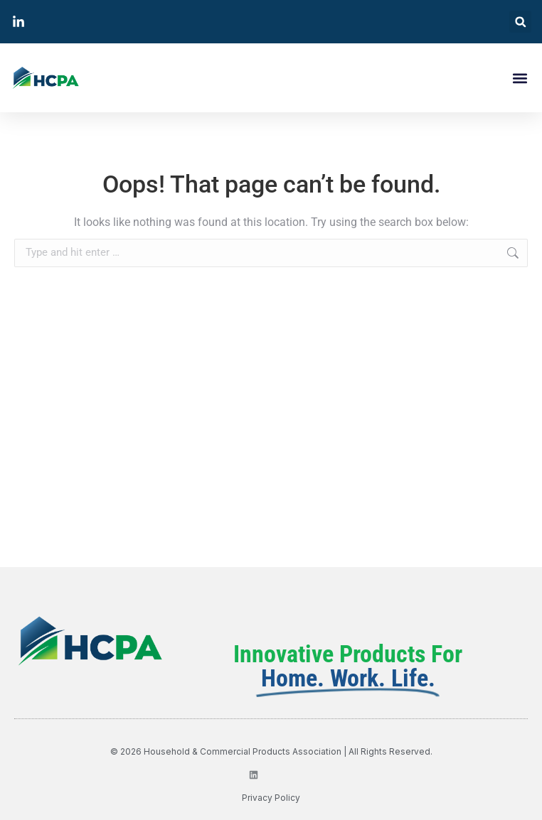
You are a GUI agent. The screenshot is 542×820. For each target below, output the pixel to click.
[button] (520, 22)
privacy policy (271, 797)
